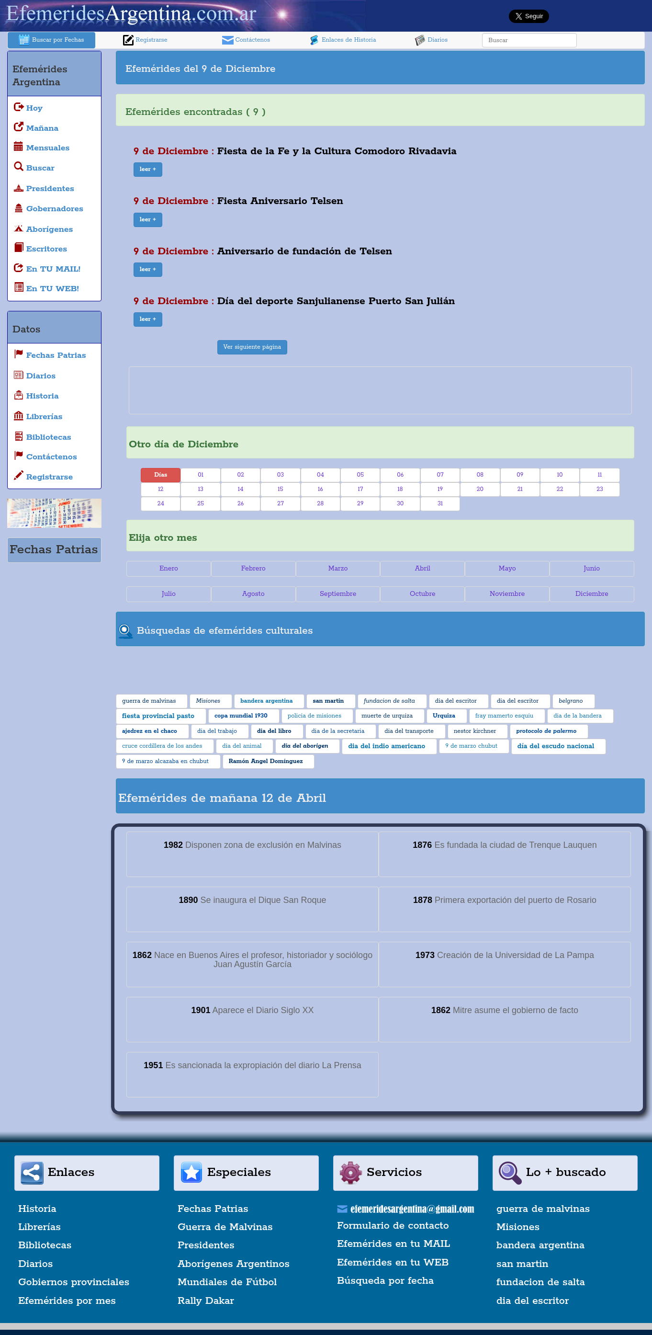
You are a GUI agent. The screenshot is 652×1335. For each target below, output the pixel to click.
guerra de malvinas (543, 1209)
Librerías (39, 1227)
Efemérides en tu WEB (393, 1262)
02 (240, 475)
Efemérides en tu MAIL (393, 1244)
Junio (592, 568)
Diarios (431, 40)
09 (520, 475)
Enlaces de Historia (342, 40)
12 (160, 489)
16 (320, 489)
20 (480, 489)
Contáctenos (246, 40)
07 (440, 475)
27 (280, 503)
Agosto (253, 594)
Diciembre (591, 594)
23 (599, 489)
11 (600, 475)
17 (360, 489)
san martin (522, 1264)
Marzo (338, 568)
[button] (148, 169)
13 (200, 489)
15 (280, 489)
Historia (37, 1209)
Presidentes (206, 1245)
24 (160, 503)
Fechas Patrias (213, 1209)
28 (320, 503)
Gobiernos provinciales (73, 1282)
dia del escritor (532, 1301)
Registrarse (145, 40)
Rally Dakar (206, 1301)
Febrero (253, 568)
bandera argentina (540, 1245)
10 (560, 475)
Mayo (507, 568)
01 (200, 475)
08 (480, 475)
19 (440, 489)
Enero (168, 568)
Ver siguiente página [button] (252, 347)
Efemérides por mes (67, 1301)
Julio (169, 594)
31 (440, 503)
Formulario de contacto (393, 1225)
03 (280, 475)
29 (360, 503)
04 (320, 475)
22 (560, 489)
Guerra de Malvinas (225, 1227)
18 (400, 489)
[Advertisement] (511, 67)
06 (400, 475)
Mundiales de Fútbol (227, 1282)
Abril (422, 568)
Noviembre (507, 594)
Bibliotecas (44, 1245)
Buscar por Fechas (51, 40)
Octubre (423, 594)
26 (240, 503)
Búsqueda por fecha (385, 1281)
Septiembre (338, 594)
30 (400, 503)
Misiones (518, 1227)
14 (241, 489)
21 (520, 489)
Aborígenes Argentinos (234, 1264)
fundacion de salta (540, 1282)
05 (360, 475)
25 (200, 503)
